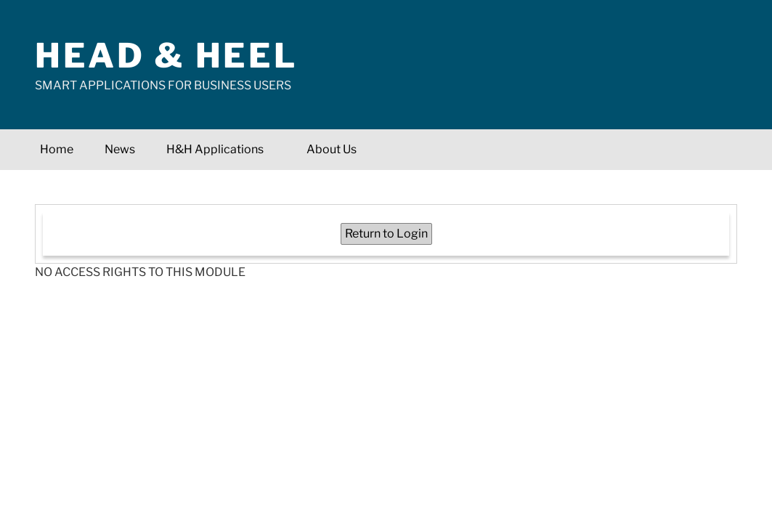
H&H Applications (222, 149)
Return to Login (386, 233)
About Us (331, 149)
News (120, 149)
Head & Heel (166, 56)
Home (56, 149)
